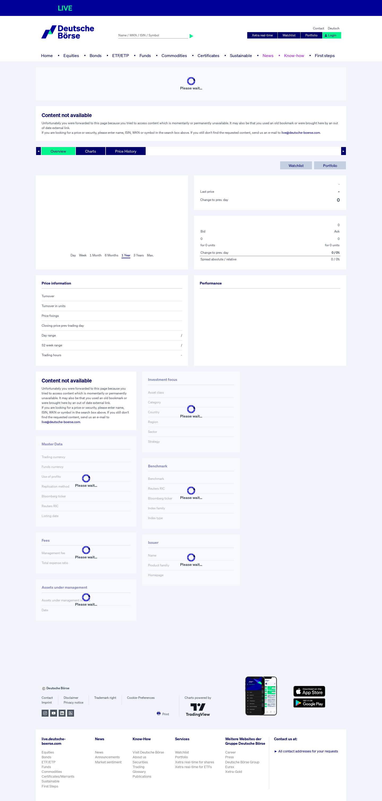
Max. (150, 255)
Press (229, 757)
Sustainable (241, 55)
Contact (318, 28)
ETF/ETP (120, 55)
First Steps (50, 786)
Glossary (139, 771)
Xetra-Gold (233, 771)
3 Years (138, 255)
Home (47, 55)
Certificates (208, 55)
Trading (139, 767)
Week (82, 255)
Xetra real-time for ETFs (193, 767)
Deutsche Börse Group (242, 762)
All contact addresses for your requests (306, 751)
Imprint (47, 702)
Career (230, 752)
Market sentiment (108, 762)
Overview (58, 151)
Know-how (294, 55)
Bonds (96, 55)
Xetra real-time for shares (194, 762)
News (268, 55)
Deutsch (334, 28)
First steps (325, 55)
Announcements (107, 757)
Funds (145, 55)
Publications (142, 776)
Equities (71, 55)
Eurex (229, 767)
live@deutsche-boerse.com (300, 133)
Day (73, 255)
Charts (90, 151)
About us (139, 757)
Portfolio (311, 35)
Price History (125, 151)
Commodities (174, 55)
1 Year (125, 255)
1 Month (96, 255)
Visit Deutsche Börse (148, 752)
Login (330, 35)
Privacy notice (73, 702)
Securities (140, 762)
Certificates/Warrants (58, 776)
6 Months (111, 255)
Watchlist (289, 35)
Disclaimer (71, 698)
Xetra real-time (262, 35)
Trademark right (105, 698)
